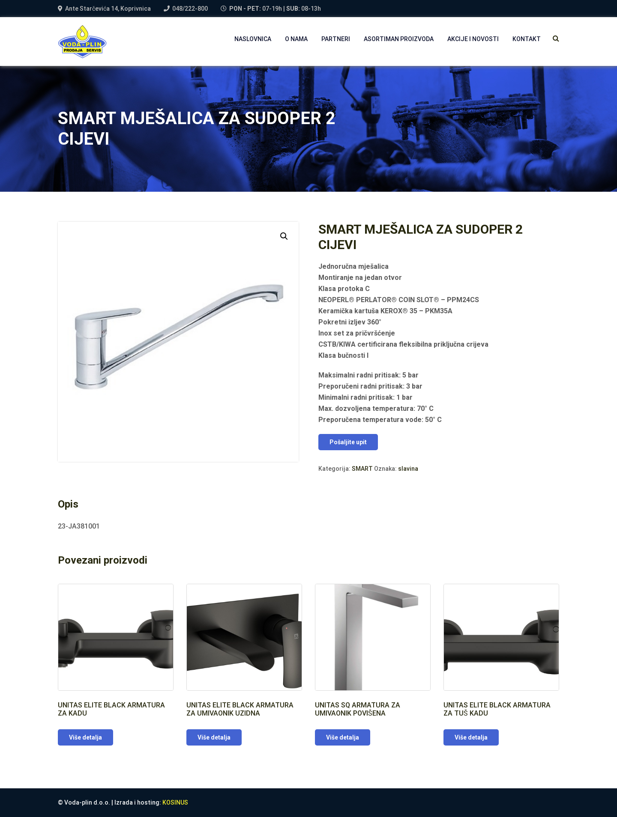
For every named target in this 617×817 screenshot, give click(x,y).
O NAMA (296, 39)
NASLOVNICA (252, 39)
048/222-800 (190, 8)
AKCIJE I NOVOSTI (473, 39)
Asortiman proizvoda (399, 39)
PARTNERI (335, 39)
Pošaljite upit (348, 442)
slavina (408, 468)
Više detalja (85, 737)
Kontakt (526, 39)
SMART (362, 468)
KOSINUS (175, 802)
